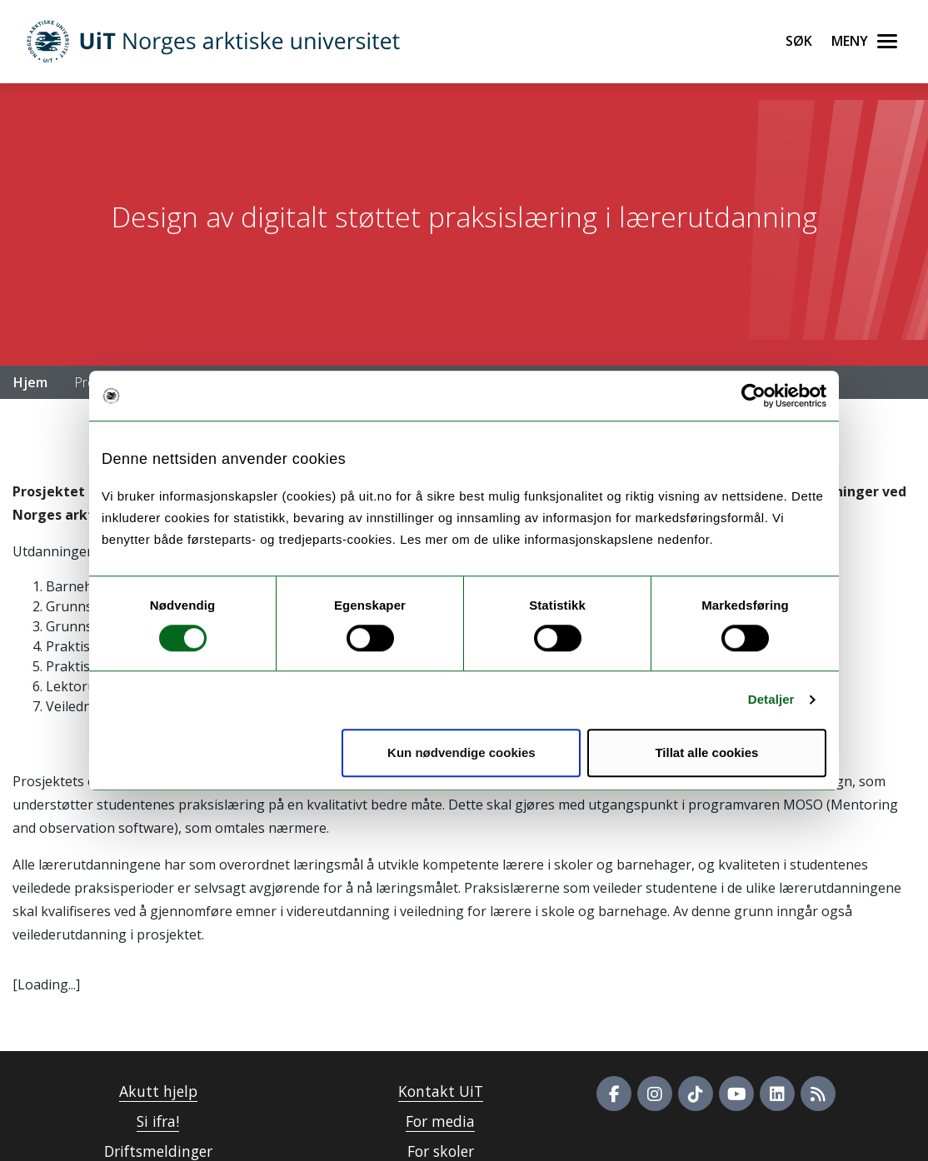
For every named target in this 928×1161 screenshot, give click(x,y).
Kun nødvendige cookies (461, 752)
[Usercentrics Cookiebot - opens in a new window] (753, 395)
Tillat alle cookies (706, 752)
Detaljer (771, 699)
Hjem (30, 382)
